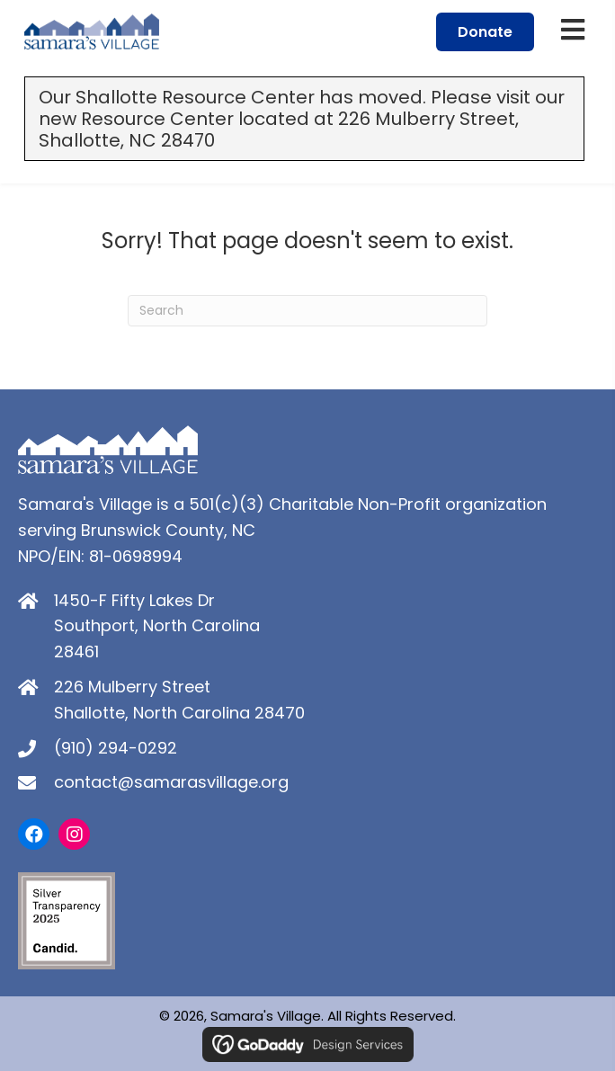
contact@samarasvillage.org (171, 782)
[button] (33, 834)
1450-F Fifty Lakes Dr (134, 600)
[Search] (307, 310)
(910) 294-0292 (115, 747)
